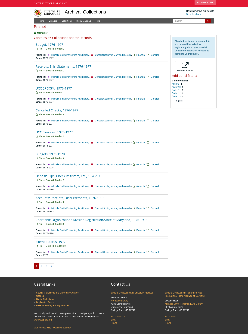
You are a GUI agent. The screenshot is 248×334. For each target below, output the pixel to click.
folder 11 (176, 90)
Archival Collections (85, 11)
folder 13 (176, 96)
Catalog (40, 296)
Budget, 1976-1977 (49, 44)
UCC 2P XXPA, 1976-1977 (54, 88)
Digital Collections (45, 299)
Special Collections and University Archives (57, 292)
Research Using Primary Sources (52, 305)
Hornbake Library (119, 300)
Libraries (53, 21)
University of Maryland (50, 3)
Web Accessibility (42, 327)
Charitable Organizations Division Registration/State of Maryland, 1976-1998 (91, 220)
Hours (114, 323)
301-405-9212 (118, 316)
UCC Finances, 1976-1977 (54, 132)
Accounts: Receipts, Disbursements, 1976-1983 (70, 198)
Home (41, 21)
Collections (67, 21)
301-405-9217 (172, 316)
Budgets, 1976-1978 (50, 154)
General (155, 55)
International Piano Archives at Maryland (185, 296)
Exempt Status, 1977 (51, 242)
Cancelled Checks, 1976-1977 (57, 110)
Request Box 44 (185, 67)
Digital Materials (83, 21)
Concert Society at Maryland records (113, 55)
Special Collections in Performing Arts (183, 292)
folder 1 (176, 84)
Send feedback (193, 14)
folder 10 (176, 87)
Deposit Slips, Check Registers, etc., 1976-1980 (69, 176)
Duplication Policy (45, 302)
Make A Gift (205, 3)
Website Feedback (62, 327)
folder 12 (176, 93)
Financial (140, 55)
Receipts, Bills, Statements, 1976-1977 (63, 66)
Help (98, 21)
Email (114, 319)
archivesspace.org (43, 319)
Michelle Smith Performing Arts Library (70, 55)
